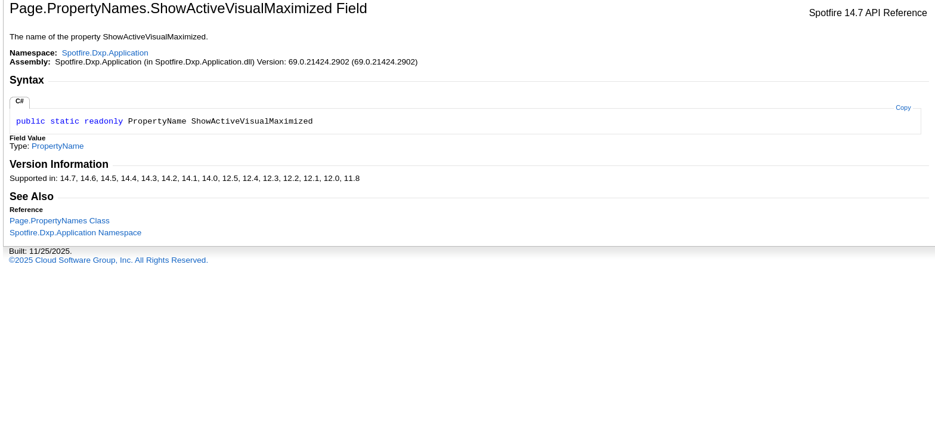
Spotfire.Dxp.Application (105, 52)
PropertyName (58, 146)
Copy (903, 107)
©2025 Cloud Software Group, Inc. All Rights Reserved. (108, 260)
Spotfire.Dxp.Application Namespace (75, 232)
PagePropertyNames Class (60, 220)
